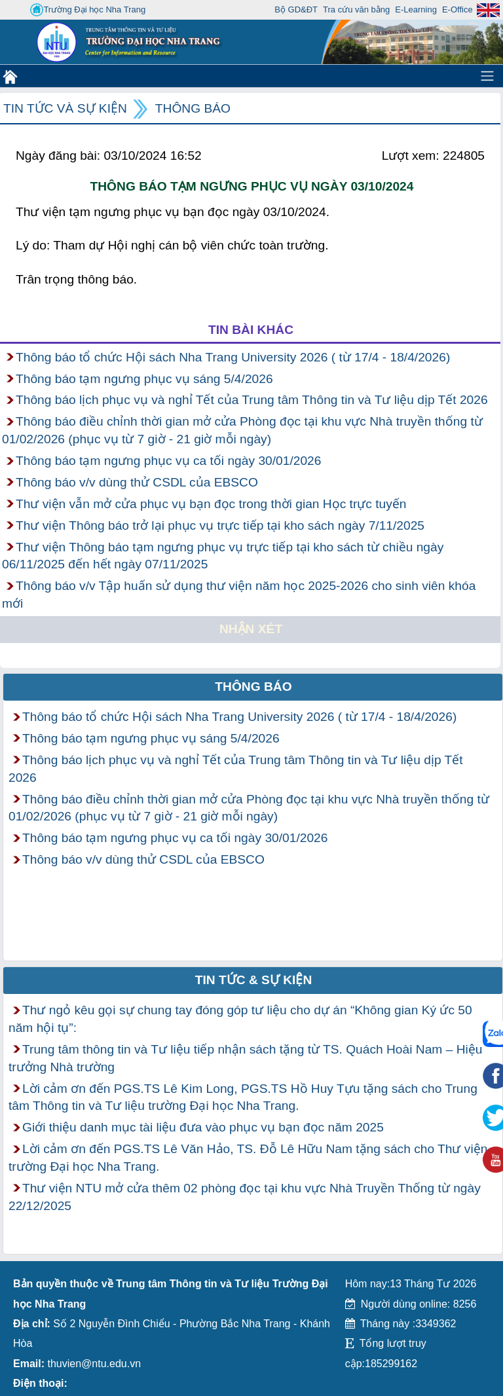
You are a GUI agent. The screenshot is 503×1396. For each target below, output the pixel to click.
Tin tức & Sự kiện (253, 980)
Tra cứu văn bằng (356, 9)
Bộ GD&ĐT (296, 9)
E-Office (457, 9)
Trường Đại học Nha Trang (87, 9)
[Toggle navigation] (487, 76)
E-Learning (416, 9)
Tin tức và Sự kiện (65, 108)
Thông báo (193, 108)
